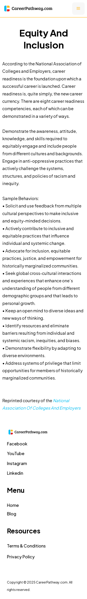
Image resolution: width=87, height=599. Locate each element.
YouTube (15, 453)
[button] (78, 8)
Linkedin (15, 473)
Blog (11, 513)
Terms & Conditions (26, 545)
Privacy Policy (21, 556)
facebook (17, 443)
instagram (17, 463)
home (13, 505)
